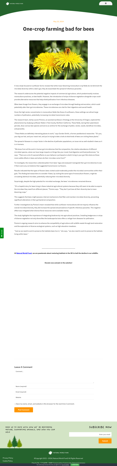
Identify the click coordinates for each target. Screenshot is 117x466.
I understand (75, 464)
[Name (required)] (54, 386)
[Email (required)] (54, 392)
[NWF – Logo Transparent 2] (14, 2)
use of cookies (65, 464)
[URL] (54, 397)
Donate (2, 233)
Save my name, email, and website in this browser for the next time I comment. (45, 404)
